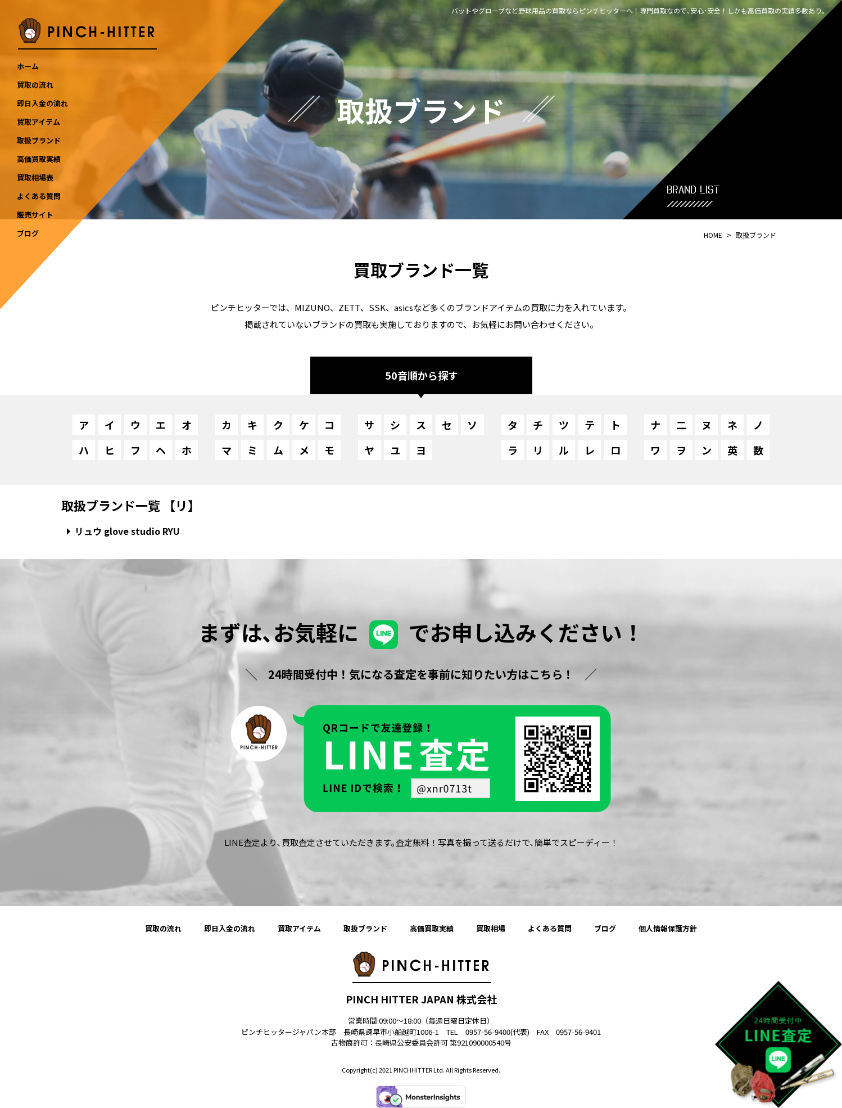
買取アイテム (299, 928)
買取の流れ (163, 928)
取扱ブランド (365, 928)
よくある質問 (550, 928)
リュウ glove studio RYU (127, 531)
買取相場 (490, 928)
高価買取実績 (432, 928)
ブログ (605, 928)
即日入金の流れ (229, 928)
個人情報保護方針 (668, 928)
